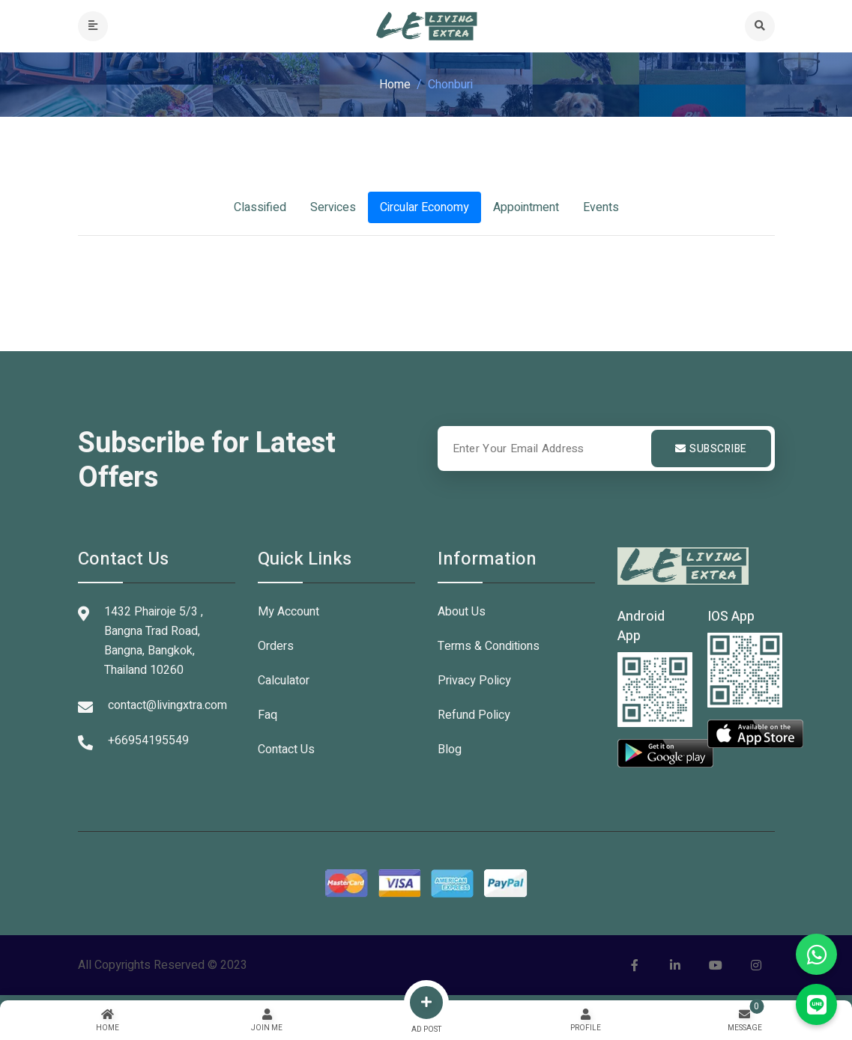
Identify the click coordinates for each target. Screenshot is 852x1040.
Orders (276, 646)
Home (395, 85)
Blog (450, 749)
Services (333, 207)
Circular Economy (424, 207)
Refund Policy (474, 715)
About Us (462, 612)
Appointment (526, 207)
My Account (288, 612)
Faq (267, 715)
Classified (260, 207)
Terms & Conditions (489, 646)
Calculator (283, 681)
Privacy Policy (474, 681)
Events (601, 207)
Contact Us (286, 749)
